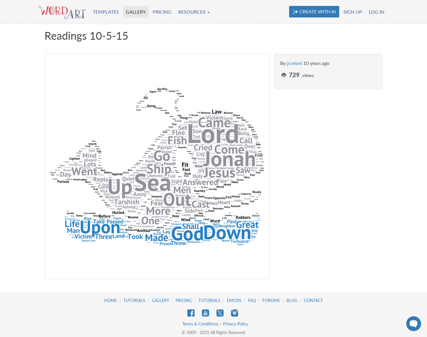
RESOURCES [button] (194, 12)
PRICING (162, 12)
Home (110, 300)
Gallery (160, 300)
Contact (313, 300)
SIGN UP (352, 12)
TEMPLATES (106, 12)
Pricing (184, 300)
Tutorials (134, 300)
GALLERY (136, 12)
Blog (291, 300)
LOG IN (376, 12)
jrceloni (294, 63)
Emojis (234, 300)
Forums (271, 300)
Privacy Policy (235, 323)
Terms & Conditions (200, 323)
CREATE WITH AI (314, 12)
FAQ (252, 300)
